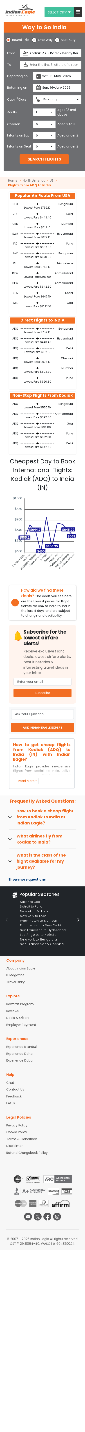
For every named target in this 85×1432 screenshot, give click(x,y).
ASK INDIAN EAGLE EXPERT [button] (43, 727)
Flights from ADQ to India (29, 185)
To (9, 64)
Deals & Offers (17, 1018)
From (11, 53)
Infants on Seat (19, 146)
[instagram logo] (57, 1217)
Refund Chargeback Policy (27, 1152)
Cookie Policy (16, 1132)
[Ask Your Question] (42, 714)
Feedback (14, 1096)
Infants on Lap (18, 135)
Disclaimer (14, 1145)
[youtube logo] (28, 1217)
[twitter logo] (38, 1217)
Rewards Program (20, 1004)
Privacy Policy (16, 1125)
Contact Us (15, 1089)
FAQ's (10, 1103)
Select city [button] (59, 12)
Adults (12, 112)
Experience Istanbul (21, 1046)
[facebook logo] (47, 1217)
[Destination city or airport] (50, 65)
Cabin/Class (16, 99)
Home (14, 180)
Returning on (17, 87)
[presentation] (26, 53)
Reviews (12, 1011)
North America (34, 180)
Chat (10, 1082)
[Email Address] (42, 682)
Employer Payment (21, 1024)
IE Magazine (15, 975)
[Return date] (57, 88)
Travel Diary (15, 982)
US (52, 180)
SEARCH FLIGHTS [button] (44, 159)
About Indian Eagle (20, 968)
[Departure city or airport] (50, 53)
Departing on (17, 76)
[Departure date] (57, 76)
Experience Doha (19, 1053)
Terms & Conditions (22, 1139)
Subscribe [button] (42, 693)
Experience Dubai (19, 1060)
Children (13, 124)
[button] (78, 12)
